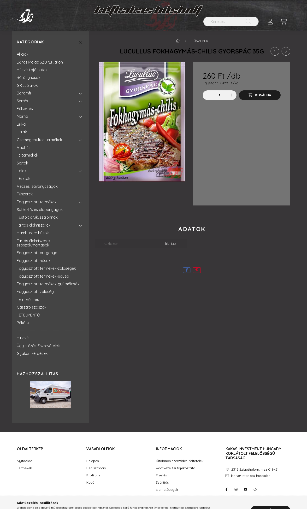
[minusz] (207, 95)
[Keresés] (231, 21)
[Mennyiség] (219, 95)
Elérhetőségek (167, 490)
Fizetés (161, 475)
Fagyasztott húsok (33, 260)
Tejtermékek (27, 155)
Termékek (24, 468)
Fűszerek (25, 194)
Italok (21, 170)
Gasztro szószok (31, 307)
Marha (22, 116)
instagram (236, 489)
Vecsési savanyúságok (37, 186)
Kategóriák (30, 42)
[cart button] (283, 21)
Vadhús (23, 147)
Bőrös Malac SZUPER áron (40, 62)
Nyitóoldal (25, 461)
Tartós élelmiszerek (33, 225)
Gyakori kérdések (32, 353)
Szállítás (162, 482)
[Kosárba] (260, 95)
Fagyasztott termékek (36, 201)
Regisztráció (96, 468)
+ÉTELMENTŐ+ (29, 315)
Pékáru (23, 322)
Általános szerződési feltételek (179, 461)
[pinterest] (197, 270)
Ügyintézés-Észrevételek (38, 345)
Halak (22, 131)
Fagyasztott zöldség (35, 291)
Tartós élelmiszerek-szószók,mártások (34, 242)
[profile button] (270, 21)
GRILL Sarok (27, 85)
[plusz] (231, 95)
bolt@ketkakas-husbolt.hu (251, 476)
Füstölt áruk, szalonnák (37, 217)
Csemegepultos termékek (39, 139)
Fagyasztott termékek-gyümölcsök (48, 283)
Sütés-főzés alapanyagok (40, 209)
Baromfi (24, 93)
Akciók (22, 54)
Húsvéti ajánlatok (32, 69)
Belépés (92, 461)
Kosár (91, 482)
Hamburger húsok (33, 232)
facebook (226, 489)
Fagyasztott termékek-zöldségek (46, 268)
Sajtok (22, 163)
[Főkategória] (178, 41)
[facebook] (186, 270)
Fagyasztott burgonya (37, 252)
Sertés (22, 101)
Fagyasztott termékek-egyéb (43, 276)
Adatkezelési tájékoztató (175, 468)
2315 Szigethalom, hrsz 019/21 (255, 470)
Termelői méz (28, 299)
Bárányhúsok (28, 77)
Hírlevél (23, 337)
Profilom (93, 475)
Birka (21, 124)
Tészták (23, 178)
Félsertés (25, 108)
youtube (245, 489)
